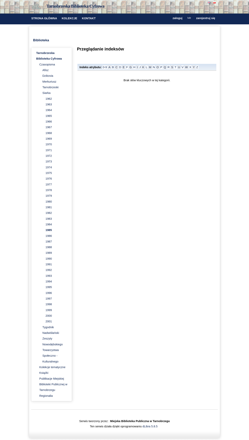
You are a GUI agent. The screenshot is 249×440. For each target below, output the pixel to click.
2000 (49, 315)
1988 (49, 247)
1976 (49, 178)
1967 (49, 127)
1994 (49, 281)
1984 (49, 224)
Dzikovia (47, 75)
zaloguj (177, 18)
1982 (49, 212)
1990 (49, 258)
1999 (49, 310)
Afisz (45, 70)
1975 (49, 173)
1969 (49, 138)
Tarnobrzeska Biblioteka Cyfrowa (75, 6)
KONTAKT (89, 18)
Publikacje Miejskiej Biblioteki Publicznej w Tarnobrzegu (53, 384)
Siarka (46, 92)
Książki (43, 372)
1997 (49, 298)
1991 (49, 264)
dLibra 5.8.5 (150, 426)
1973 (49, 161)
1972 (49, 155)
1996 (49, 293)
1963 (49, 104)
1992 (49, 270)
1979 (49, 195)
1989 (49, 252)
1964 (49, 110)
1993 (49, 275)
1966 (49, 121)
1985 (49, 230)
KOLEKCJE (69, 18)
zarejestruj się (205, 18)
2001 (49, 321)
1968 (49, 133)
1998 (49, 304)
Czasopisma (47, 64)
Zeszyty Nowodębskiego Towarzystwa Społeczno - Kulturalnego (52, 350)
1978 (49, 190)
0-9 (105, 67)
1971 (49, 150)
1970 (49, 144)
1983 (49, 218)
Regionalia (46, 395)
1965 (49, 115)
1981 (49, 207)
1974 (49, 167)
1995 (49, 287)
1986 (49, 235)
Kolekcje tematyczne (52, 367)
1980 (49, 201)
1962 (49, 98)
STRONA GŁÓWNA (44, 18)
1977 (49, 184)
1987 (49, 241)
